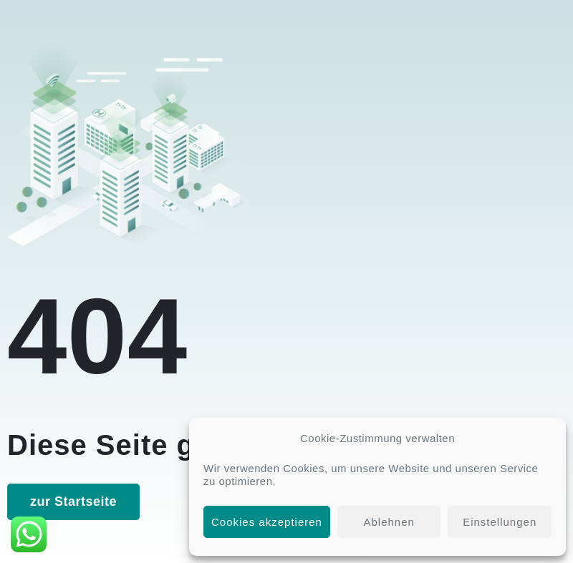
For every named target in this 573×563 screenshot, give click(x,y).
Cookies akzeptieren (266, 522)
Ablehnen (388, 522)
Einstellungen (499, 522)
